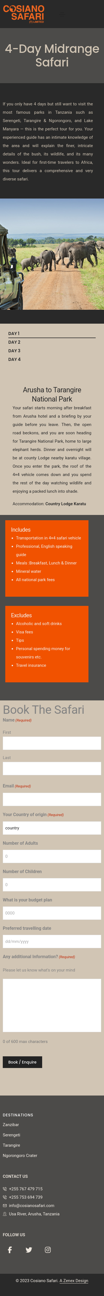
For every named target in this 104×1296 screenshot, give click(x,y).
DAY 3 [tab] (14, 351)
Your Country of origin (33, 815)
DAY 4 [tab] (14, 359)
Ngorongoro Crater (20, 1155)
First (7, 732)
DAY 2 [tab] (14, 342)
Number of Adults (20, 843)
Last (7, 757)
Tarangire (11, 1145)
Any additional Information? (39, 957)
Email (17, 786)
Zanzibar (11, 1124)
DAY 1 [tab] (13, 333)
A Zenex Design (74, 1280)
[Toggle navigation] (62, 14)
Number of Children (22, 871)
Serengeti (11, 1135)
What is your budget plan (27, 900)
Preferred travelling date (27, 928)
